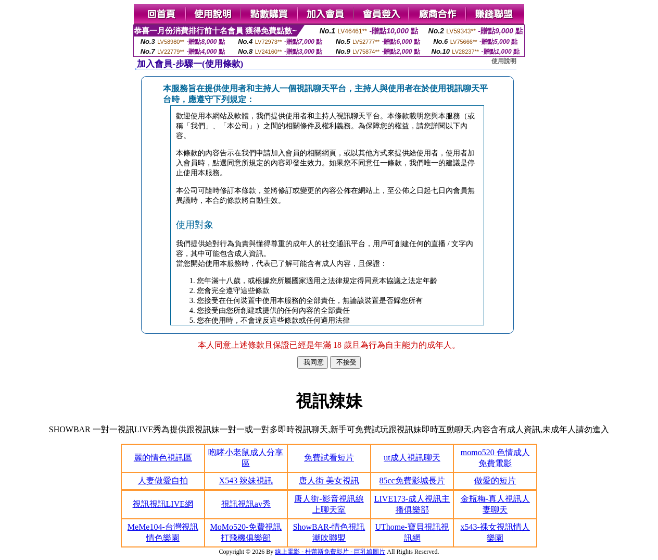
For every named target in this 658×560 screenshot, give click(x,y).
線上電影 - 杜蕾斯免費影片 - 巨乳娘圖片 (330, 551)
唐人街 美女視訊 (329, 480)
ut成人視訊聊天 (412, 457)
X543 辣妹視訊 (246, 480)
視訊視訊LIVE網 (163, 504)
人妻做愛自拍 (163, 480)
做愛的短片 (495, 480)
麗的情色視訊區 (163, 457)
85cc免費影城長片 (412, 480)
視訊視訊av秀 (246, 504)
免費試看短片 (329, 457)
